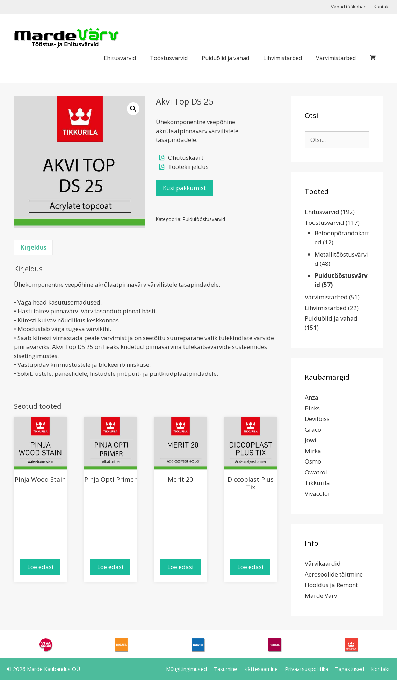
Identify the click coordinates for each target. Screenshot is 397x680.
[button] (133, 108)
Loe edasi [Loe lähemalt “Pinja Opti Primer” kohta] (110, 567)
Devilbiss (317, 419)
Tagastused (349, 668)
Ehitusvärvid (120, 58)
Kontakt (382, 6)
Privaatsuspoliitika (306, 668)
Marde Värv (321, 596)
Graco (313, 429)
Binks (312, 408)
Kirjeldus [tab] (33, 247)
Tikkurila (317, 483)
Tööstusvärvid (169, 58)
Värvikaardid (323, 563)
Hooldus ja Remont (331, 585)
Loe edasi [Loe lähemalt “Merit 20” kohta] (180, 567)
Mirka (313, 451)
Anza (311, 397)
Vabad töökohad (349, 6)
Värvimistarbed (336, 58)
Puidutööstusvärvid (204, 219)
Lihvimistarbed (282, 58)
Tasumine (225, 668)
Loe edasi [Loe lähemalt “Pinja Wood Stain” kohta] (40, 567)
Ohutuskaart (185, 157)
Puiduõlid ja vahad (225, 58)
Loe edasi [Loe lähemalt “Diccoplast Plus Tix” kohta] (250, 567)
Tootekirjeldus (188, 167)
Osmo (313, 461)
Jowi (310, 440)
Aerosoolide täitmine (334, 574)
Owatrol (316, 472)
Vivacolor (317, 493)
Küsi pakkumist (184, 188)
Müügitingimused (186, 668)
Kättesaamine (261, 668)
